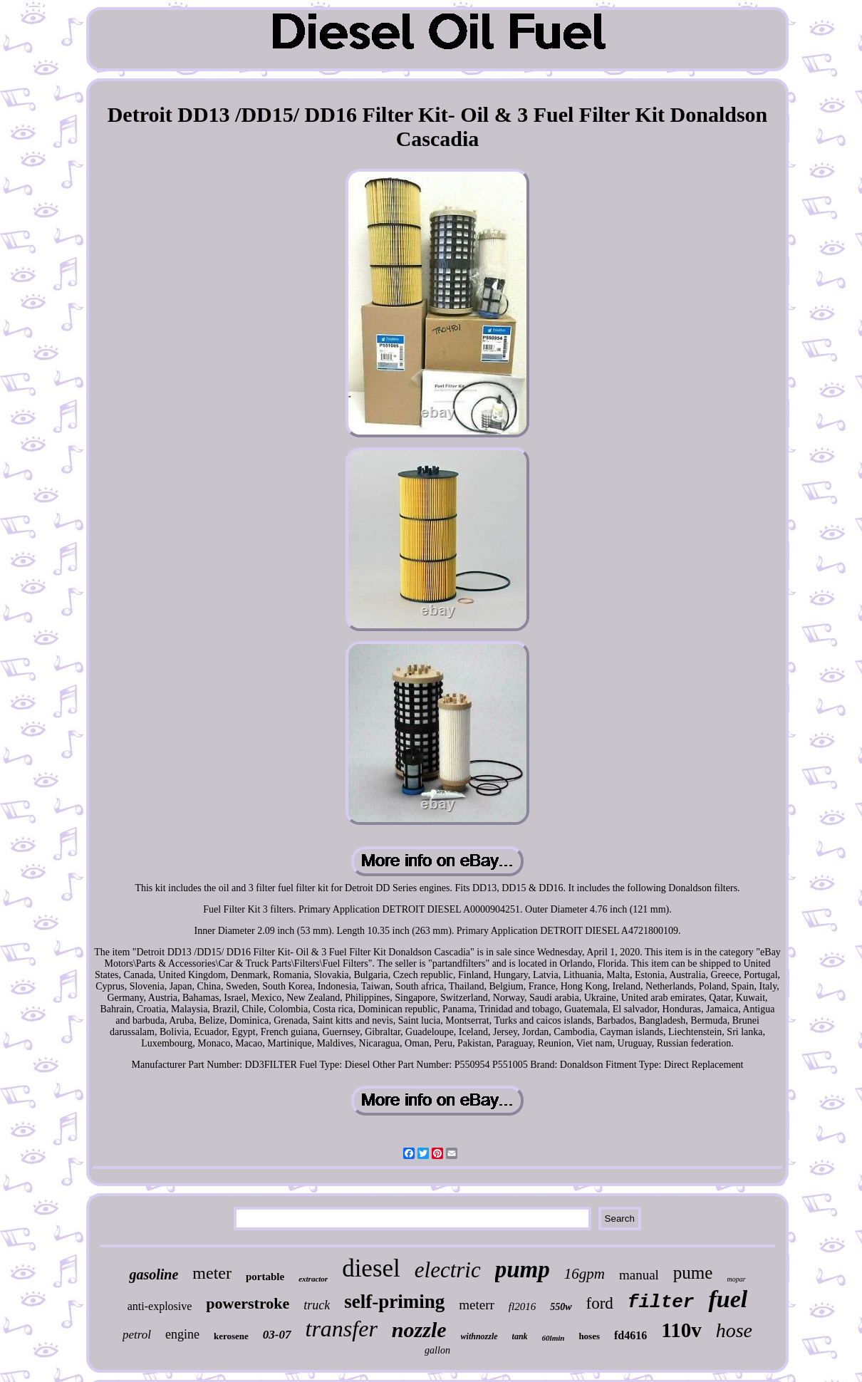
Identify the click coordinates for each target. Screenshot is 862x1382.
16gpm (584, 1273)
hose (734, 1330)
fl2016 (522, 1306)
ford (599, 1303)
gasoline (153, 1274)
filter (661, 1302)
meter (212, 1273)
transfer (342, 1328)
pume (693, 1272)
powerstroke (247, 1303)
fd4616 (630, 1335)
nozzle (419, 1329)
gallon (437, 1350)
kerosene (231, 1336)
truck (316, 1305)
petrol (137, 1334)
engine (182, 1334)
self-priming (394, 1301)
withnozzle (479, 1336)
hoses (589, 1336)
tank (520, 1336)
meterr (476, 1304)
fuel (727, 1299)
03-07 (277, 1334)
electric (448, 1269)
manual (639, 1274)
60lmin (553, 1338)
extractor (313, 1278)
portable (265, 1276)
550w (560, 1307)
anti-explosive (160, 1306)
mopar (736, 1279)
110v (681, 1330)
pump (522, 1269)
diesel (371, 1268)
